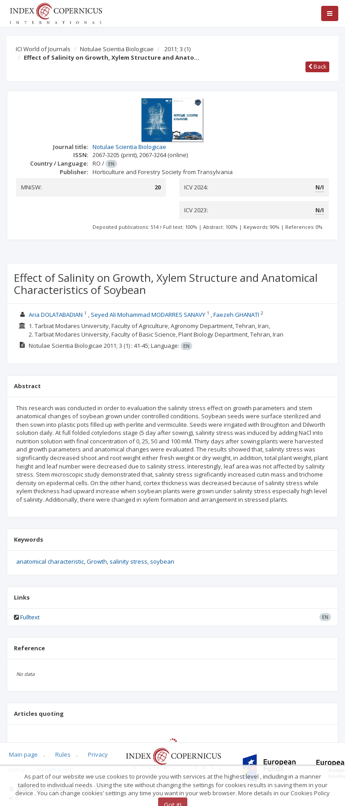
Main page (23, 754)
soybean (162, 561)
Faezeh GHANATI (236, 315)
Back (317, 66)
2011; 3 (177, 49)
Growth (97, 561)
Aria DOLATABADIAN (56, 315)
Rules (63, 754)
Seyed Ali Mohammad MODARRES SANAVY (148, 315)
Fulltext (30, 617)
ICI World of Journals (43, 49)
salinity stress (128, 561)
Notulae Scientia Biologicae (117, 49)
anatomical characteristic (50, 561)
